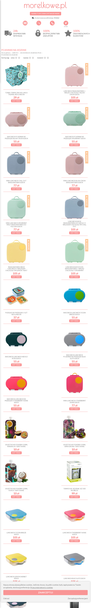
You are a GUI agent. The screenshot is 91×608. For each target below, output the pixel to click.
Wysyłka (14, 579)
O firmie (15, 576)
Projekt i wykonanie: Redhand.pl (78, 605)
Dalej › (54, 512)
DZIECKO (15, 53)
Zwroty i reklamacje (38, 579)
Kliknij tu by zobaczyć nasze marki (45, 13)
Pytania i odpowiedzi (38, 576)
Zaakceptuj (45, 592)
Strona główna (5, 53)
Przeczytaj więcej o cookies (41, 587)
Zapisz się (67, 541)
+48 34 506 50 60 (52, 23)
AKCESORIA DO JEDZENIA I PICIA (30, 53)
